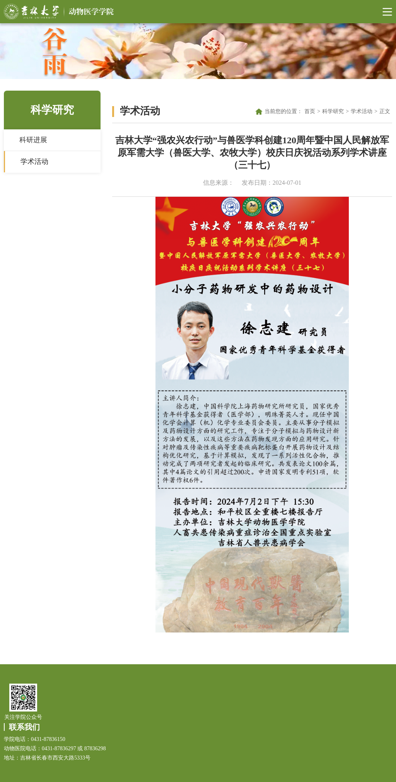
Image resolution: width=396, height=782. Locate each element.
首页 (309, 111)
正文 (384, 111)
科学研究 (333, 111)
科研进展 (33, 140)
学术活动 (34, 161)
